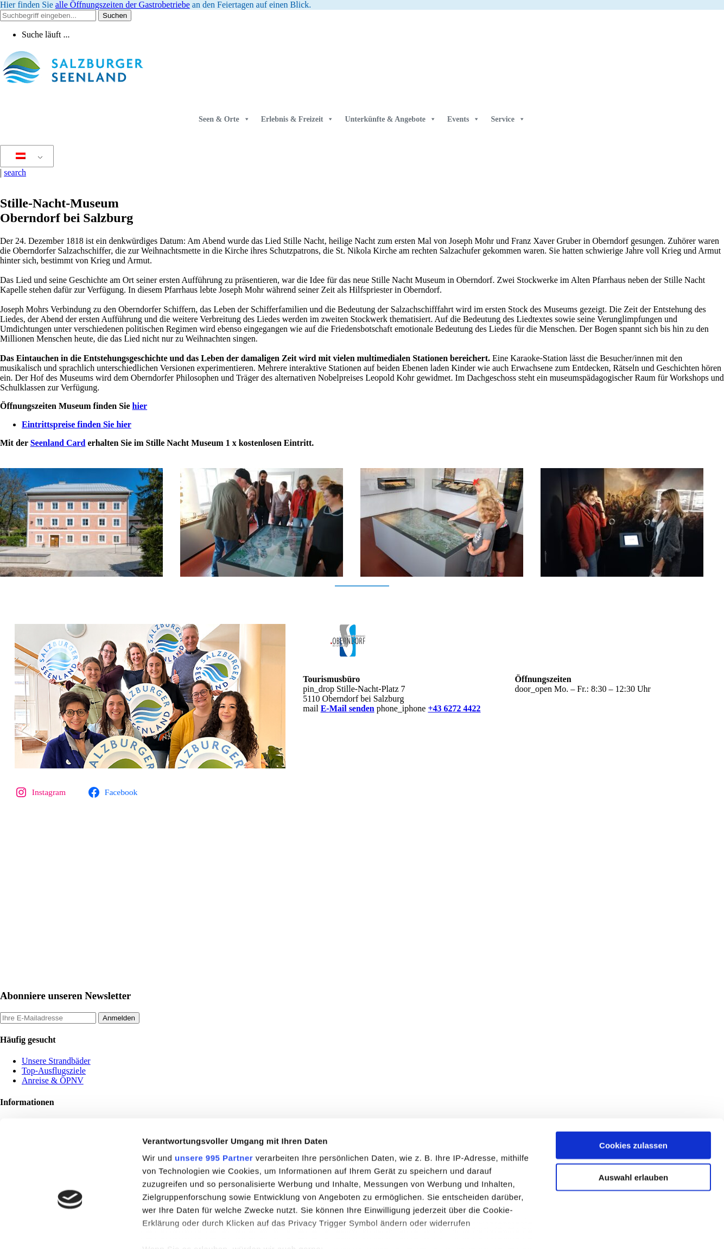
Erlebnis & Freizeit (297, 119)
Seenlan (44, 442)
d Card (72, 442)
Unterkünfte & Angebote (390, 119)
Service (508, 119)
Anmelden (119, 1018)
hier (140, 406)
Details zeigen (577, 1227)
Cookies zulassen (633, 1081)
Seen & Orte (224, 119)
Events (463, 119)
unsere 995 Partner (214, 1094)
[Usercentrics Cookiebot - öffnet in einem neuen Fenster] (70, 1228)
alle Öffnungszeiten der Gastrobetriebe (122, 4)
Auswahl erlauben (633, 1113)
